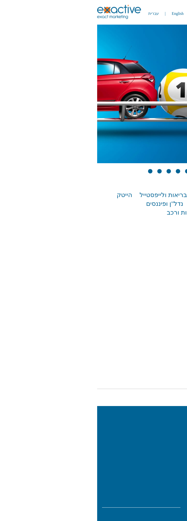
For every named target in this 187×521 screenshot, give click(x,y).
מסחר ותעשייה (118, 203)
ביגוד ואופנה (118, 195)
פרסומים (165, 458)
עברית (61, 13)
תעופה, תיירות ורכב (100, 212)
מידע (172, 514)
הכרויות (172, 203)
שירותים (166, 448)
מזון (150, 203)
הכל (176, 195)
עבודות (167, 437)
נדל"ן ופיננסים (72, 203)
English (85, 13)
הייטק (32, 195)
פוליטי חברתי (164, 212)
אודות (168, 427)
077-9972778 (161, 491)
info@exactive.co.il (161, 497)
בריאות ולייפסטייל (71, 195)
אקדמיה (153, 195)
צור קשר (165, 468)
